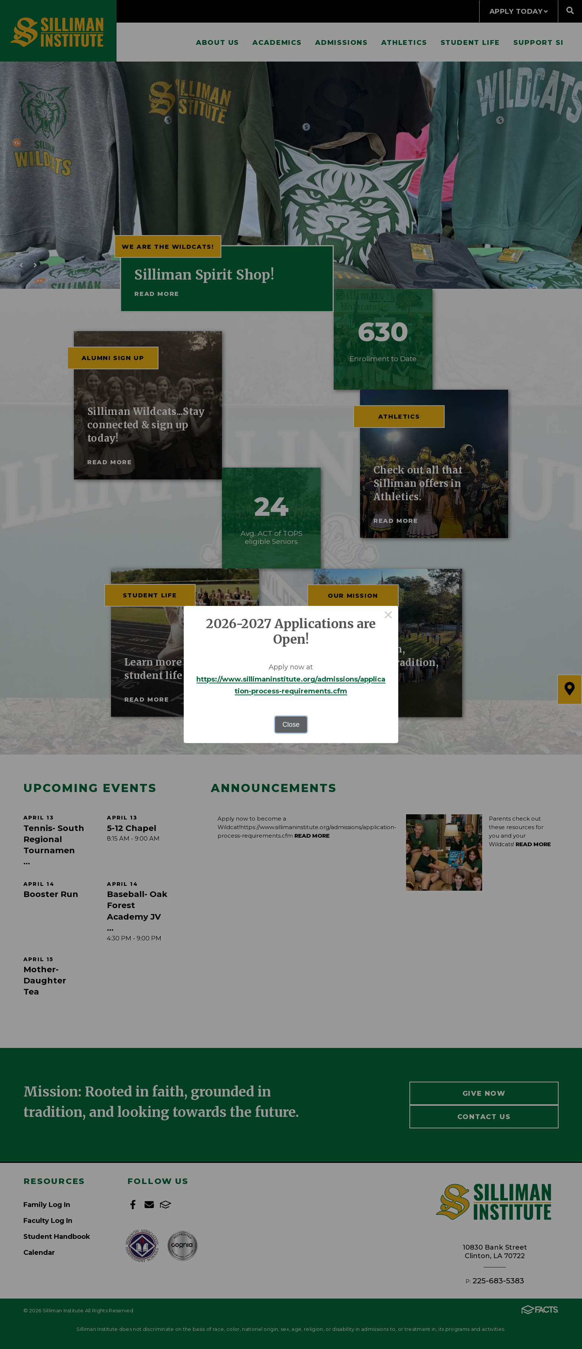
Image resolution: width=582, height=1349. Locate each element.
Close (291, 724)
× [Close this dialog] (388, 616)
